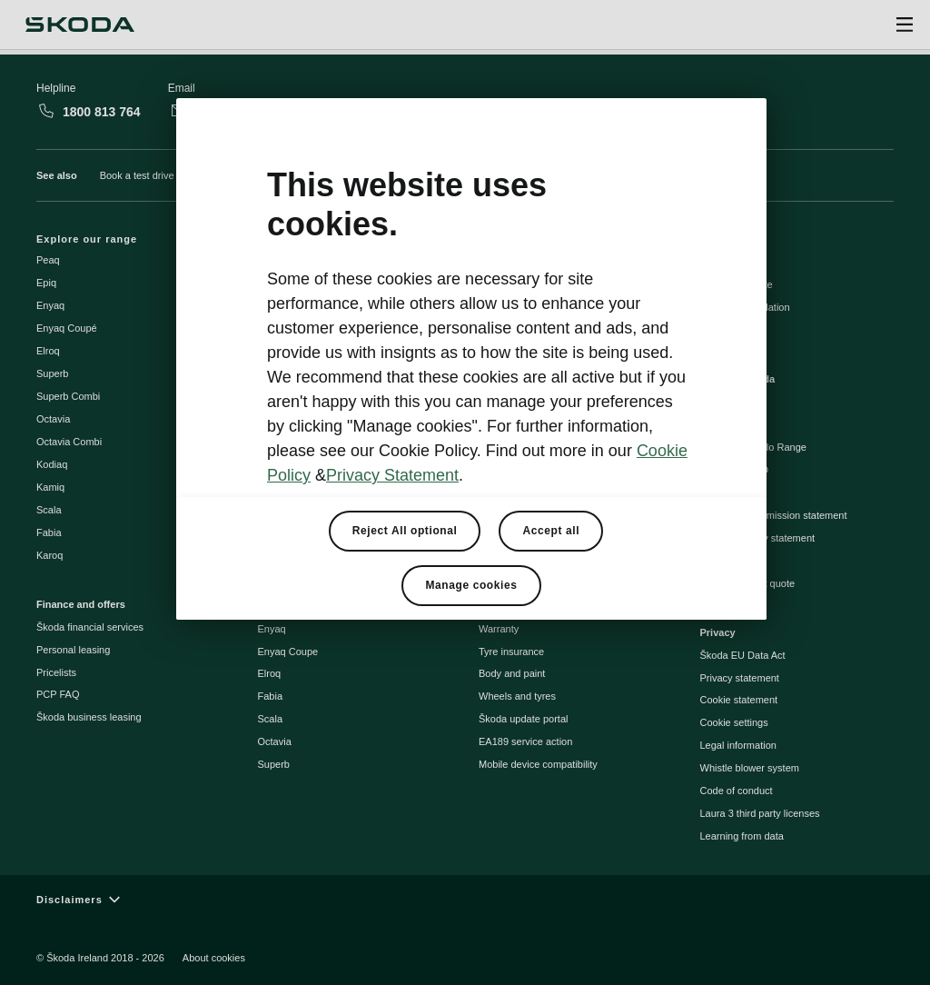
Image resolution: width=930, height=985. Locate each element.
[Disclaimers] (465, 899)
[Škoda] (79, 24)
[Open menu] (904, 24)
